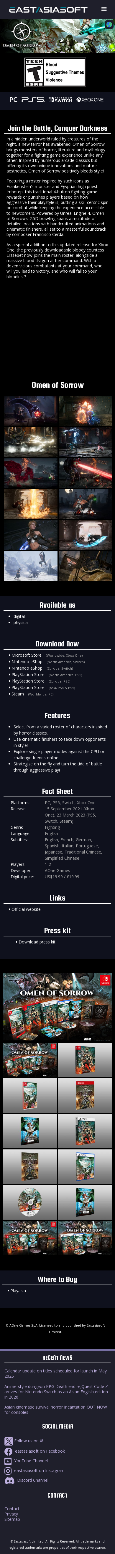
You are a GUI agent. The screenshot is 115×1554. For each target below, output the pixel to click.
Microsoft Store (27, 655)
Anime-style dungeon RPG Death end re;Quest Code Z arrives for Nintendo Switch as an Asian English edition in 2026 (56, 1392)
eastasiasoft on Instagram (34, 1470)
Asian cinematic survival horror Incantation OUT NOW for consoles (55, 1409)
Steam (18, 694)
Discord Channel (26, 1480)
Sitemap (12, 1519)
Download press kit (37, 942)
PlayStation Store (28, 674)
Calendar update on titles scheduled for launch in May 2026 (55, 1373)
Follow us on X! (23, 1441)
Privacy (11, 1514)
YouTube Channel (26, 1461)
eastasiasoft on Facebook (34, 1451)
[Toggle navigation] (104, 9)
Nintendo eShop (27, 661)
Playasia (18, 1290)
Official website (26, 909)
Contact (11, 1508)
